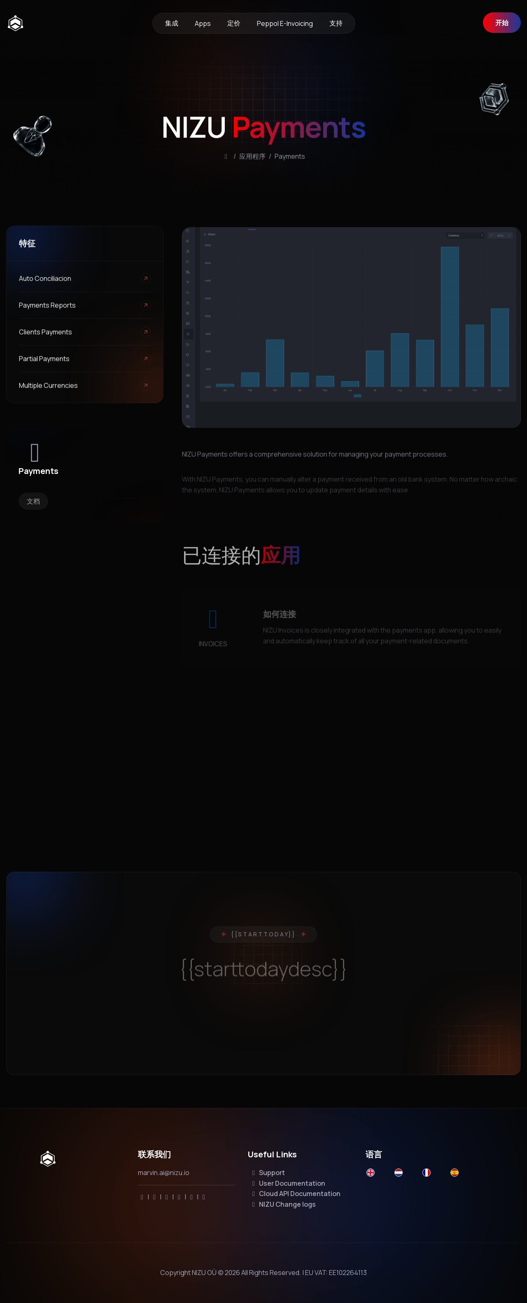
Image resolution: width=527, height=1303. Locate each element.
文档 (33, 501)
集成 (171, 23)
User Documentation (287, 1183)
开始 (501, 22)
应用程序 (252, 165)
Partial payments (44, 363)
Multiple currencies (48, 390)
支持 (336, 23)
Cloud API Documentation (295, 1193)
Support (267, 1172)
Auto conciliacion (45, 283)
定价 (233, 23)
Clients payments (45, 336)
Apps (203, 23)
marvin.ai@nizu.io (163, 1172)
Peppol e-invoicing (285, 23)
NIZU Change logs (283, 1204)
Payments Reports (47, 309)
